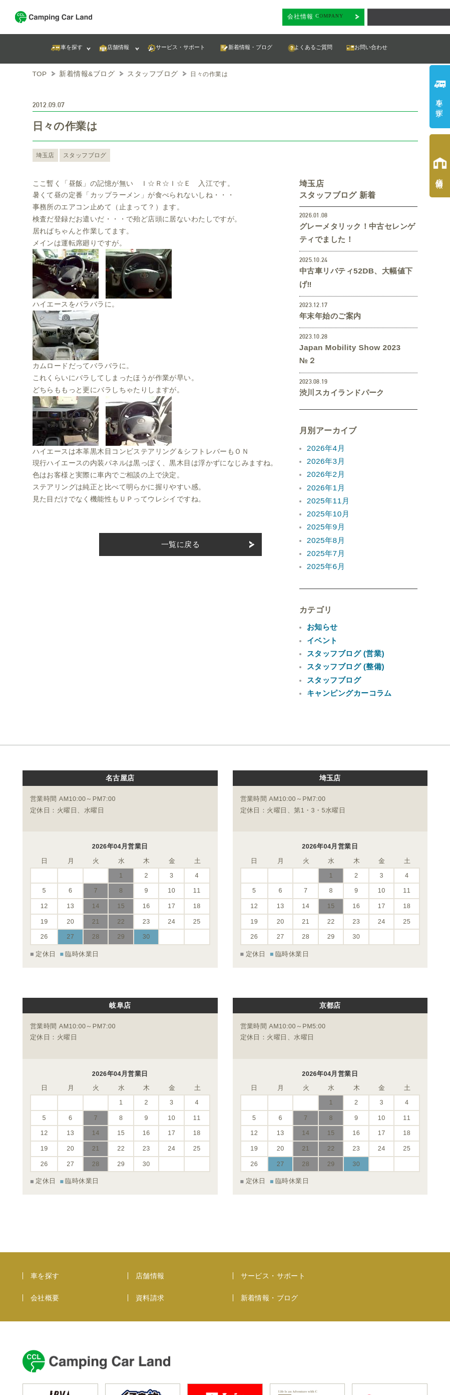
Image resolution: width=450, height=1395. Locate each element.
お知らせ (321, 579)
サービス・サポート (273, 1193)
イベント (321, 591)
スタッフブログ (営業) (343, 603)
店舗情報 (150, 1193)
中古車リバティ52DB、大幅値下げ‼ (357, 266)
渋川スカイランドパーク (339, 358)
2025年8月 (324, 495)
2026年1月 (324, 448)
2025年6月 (324, 519)
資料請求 (150, 1215)
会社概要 (45, 1215)
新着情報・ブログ (269, 1215)
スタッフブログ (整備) (343, 614)
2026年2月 (324, 436)
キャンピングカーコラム (346, 638)
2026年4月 (324, 412)
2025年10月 (326, 471)
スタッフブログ (82, 154)
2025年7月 (324, 507)
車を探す (45, 1193)
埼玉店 (44, 154)
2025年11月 (326, 460)
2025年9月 (324, 483)
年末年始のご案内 (328, 297)
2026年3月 (324, 424)
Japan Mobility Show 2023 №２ (353, 327)
